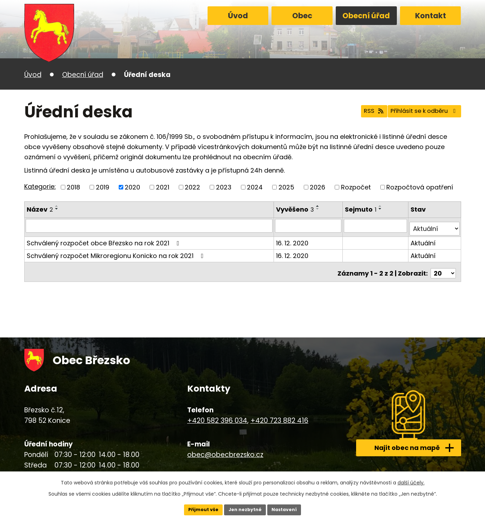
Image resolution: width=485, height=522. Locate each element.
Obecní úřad (366, 16)
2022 (192, 187)
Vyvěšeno (296, 209)
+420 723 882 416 (279, 414)
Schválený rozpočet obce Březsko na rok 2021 (104, 240)
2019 (102, 187)
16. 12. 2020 (293, 240)
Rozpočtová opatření (419, 187)
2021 (162, 187)
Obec (302, 16)
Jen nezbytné (245, 509)
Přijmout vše (199, 509)
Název (40, 209)
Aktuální (423, 240)
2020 (132, 187)
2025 (286, 187)
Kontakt (430, 16)
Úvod (238, 16)
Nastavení (289, 509)
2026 (317, 187)
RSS (358, 112)
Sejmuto (362, 209)
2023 (223, 187)
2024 (255, 187)
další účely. (411, 480)
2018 (73, 187)
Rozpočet (356, 187)
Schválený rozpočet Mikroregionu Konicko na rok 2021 (117, 252)
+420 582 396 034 (217, 414)
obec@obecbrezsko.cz (225, 448)
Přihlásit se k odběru (418, 112)
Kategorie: (40, 186)
